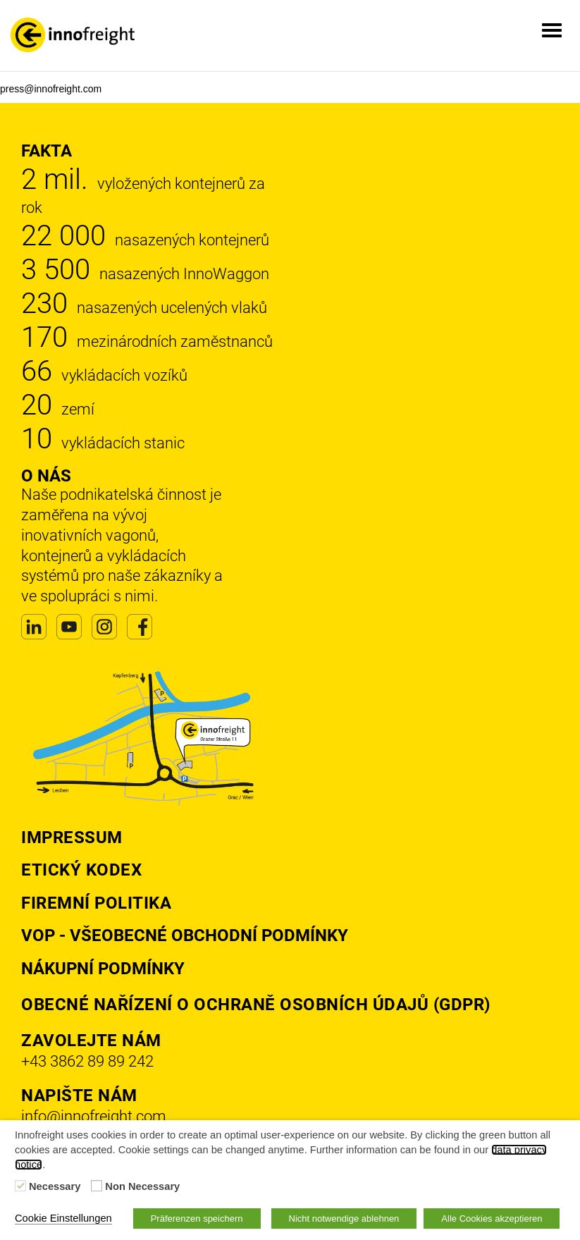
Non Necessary (142, 1186)
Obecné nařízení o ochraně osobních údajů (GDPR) (255, 1004)
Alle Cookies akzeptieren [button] (491, 1218)
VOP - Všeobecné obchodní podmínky (184, 935)
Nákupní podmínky (103, 968)
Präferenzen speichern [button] (197, 1218)
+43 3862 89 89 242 (87, 1061)
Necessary (54, 1186)
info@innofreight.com (93, 1116)
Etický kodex (81, 870)
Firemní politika (96, 903)
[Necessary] (20, 1185)
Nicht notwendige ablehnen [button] (344, 1218)
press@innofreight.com (50, 88)
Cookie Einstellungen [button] (63, 1218)
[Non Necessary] (96, 1185)
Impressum (72, 837)
